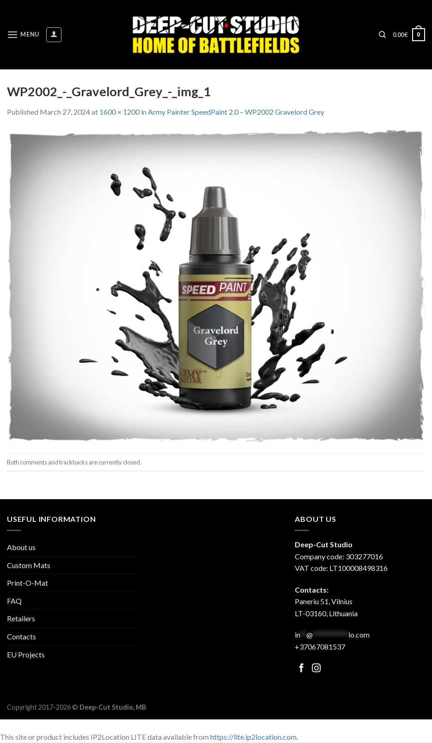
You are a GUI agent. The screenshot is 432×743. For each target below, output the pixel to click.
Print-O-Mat (27, 582)
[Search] (382, 34)
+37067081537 (320, 646)
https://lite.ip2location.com (253, 736)
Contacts (21, 636)
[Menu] (23, 34)
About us (21, 547)
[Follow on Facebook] (301, 669)
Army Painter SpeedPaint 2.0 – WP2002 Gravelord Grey (236, 111)
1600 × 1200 (119, 111)
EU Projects (26, 654)
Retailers (21, 618)
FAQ (14, 600)
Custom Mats (28, 565)
